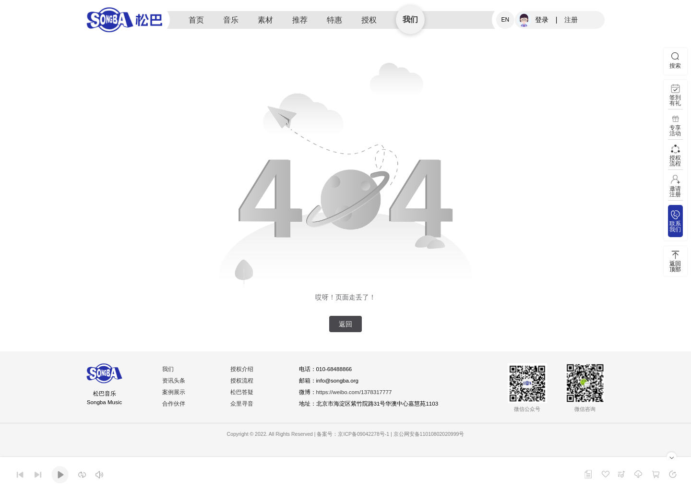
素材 (265, 20)
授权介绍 (242, 369)
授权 (369, 20)
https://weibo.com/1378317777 (356, 392)
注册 (571, 20)
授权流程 (242, 381)
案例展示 (174, 392)
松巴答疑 (242, 392)
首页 (196, 20)
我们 (410, 19)
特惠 (334, 20)
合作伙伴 (174, 404)
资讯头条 (174, 381)
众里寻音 (242, 404)
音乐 (230, 20)
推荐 (300, 20)
